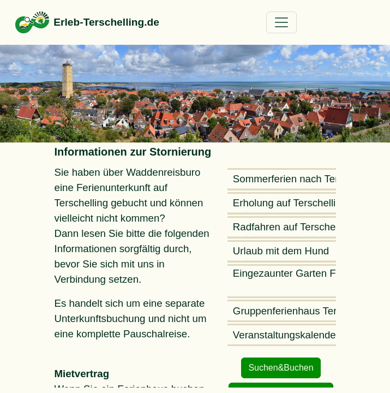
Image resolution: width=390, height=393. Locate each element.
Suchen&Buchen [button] (280, 367)
